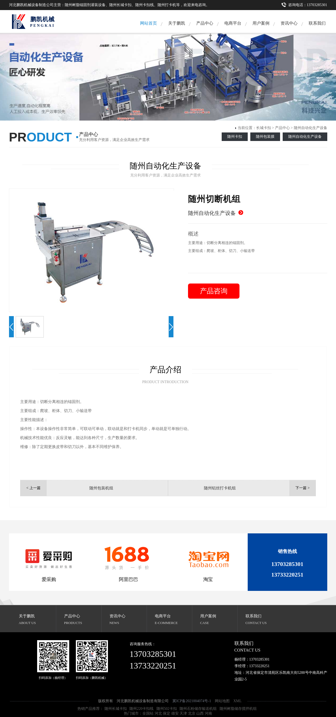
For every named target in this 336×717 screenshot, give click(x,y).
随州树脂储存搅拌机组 (238, 709)
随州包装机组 (101, 488)
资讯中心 (289, 23)
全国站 (148, 713)
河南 (208, 713)
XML (237, 701)
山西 (200, 713)
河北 (158, 713)
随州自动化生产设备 (310, 128)
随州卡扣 (234, 137)
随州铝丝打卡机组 (220, 488)
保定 (166, 713)
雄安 (175, 713)
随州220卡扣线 (141, 709)
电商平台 (232, 23)
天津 (183, 713)
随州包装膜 (265, 137)
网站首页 (148, 23)
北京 (191, 713)
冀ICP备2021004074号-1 (191, 701)
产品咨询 (214, 291)
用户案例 (260, 23)
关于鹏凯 (176, 23)
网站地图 (222, 701)
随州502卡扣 (166, 709)
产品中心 (204, 23)
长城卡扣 (263, 128)
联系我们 (317, 23)
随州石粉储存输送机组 (198, 709)
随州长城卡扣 (115, 709)
